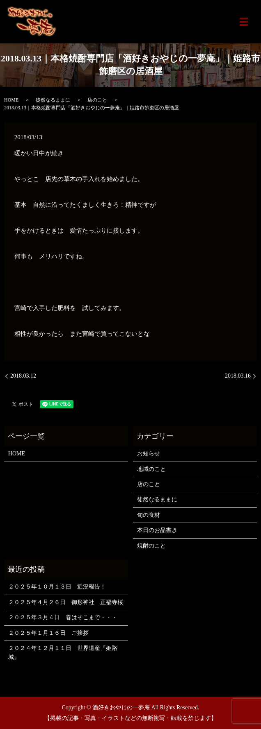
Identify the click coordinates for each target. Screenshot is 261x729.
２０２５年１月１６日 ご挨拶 (48, 633)
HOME (11, 100)
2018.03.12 (23, 376)
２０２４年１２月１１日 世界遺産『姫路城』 (62, 652)
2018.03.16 (238, 376)
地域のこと (151, 469)
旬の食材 (148, 515)
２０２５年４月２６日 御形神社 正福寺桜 (65, 602)
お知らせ (148, 454)
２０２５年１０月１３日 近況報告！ (57, 587)
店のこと (97, 100)
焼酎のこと (151, 546)
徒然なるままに (53, 100)
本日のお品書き (157, 530)
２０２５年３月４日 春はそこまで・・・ (62, 617)
